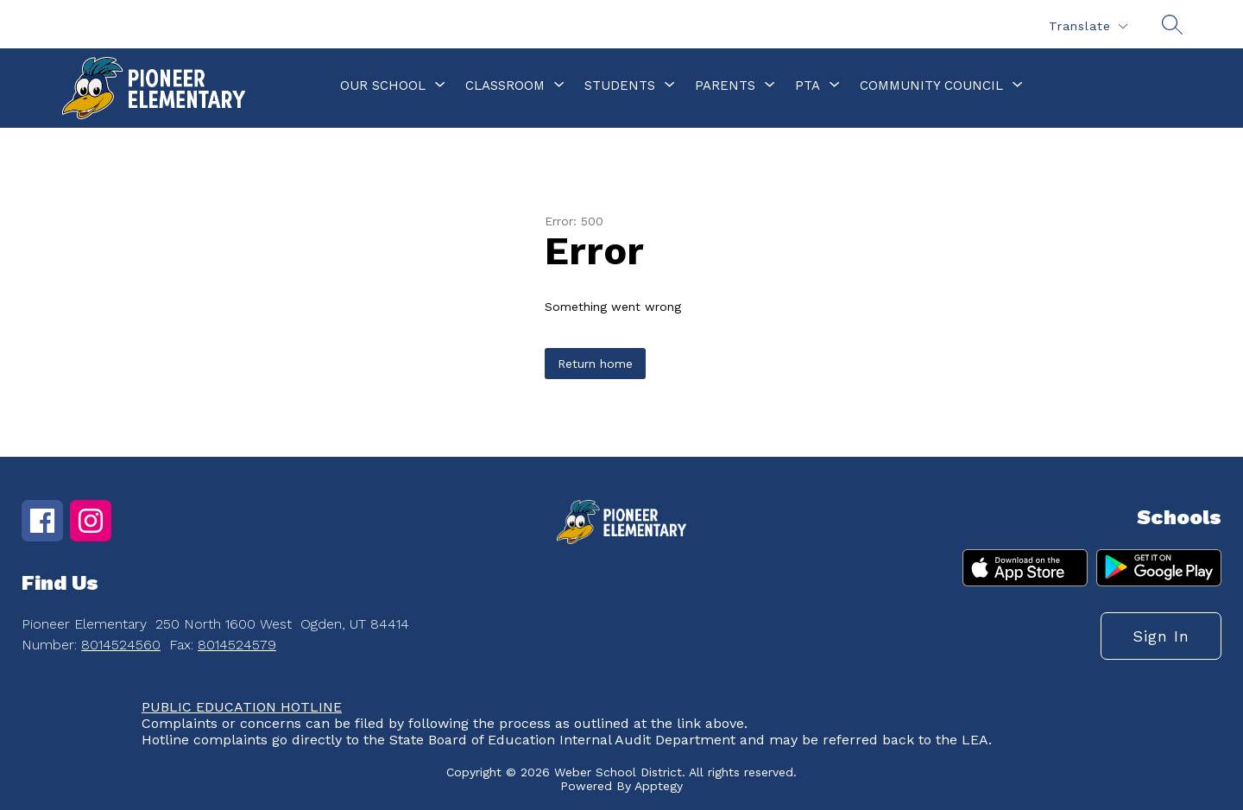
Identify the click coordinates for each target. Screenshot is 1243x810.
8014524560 (121, 644)
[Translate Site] (1087, 26)
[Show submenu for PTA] (807, 85)
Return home (595, 363)
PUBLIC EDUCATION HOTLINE (242, 707)
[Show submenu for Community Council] (931, 85)
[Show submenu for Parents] (725, 85)
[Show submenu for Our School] (383, 85)
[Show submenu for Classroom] (505, 85)
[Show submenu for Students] (619, 85)
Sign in (1161, 636)
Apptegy (658, 786)
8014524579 (237, 644)
